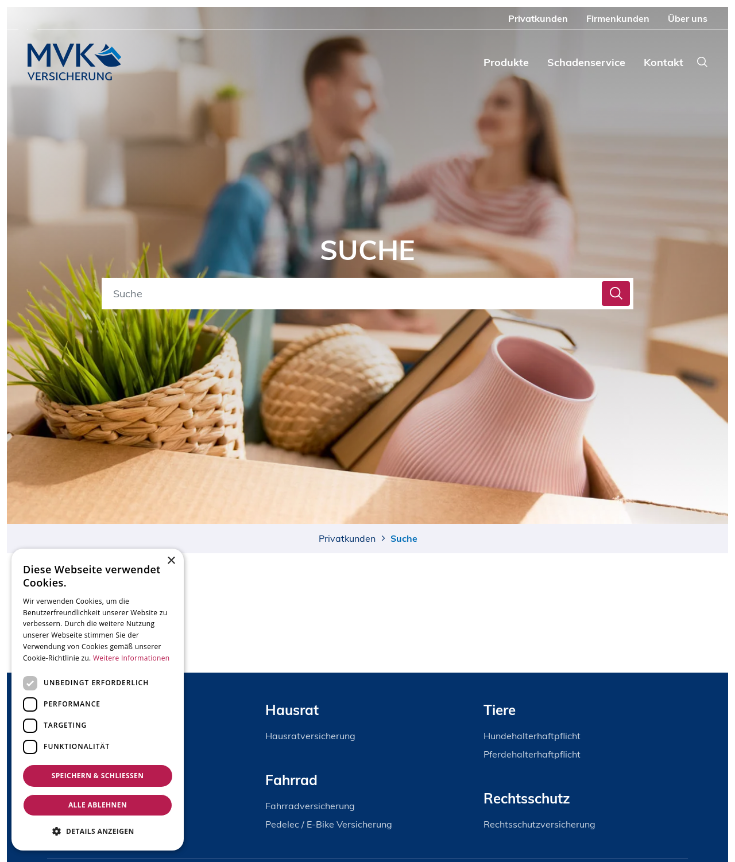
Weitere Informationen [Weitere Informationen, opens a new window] (131, 658)
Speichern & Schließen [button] (98, 776)
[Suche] (353, 293)
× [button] (171, 561)
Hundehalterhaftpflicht (532, 735)
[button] (97, 831)
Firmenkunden (617, 18)
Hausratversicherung (310, 735)
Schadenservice (586, 62)
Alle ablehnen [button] (97, 805)
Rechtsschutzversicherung (539, 824)
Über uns (687, 18)
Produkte (506, 62)
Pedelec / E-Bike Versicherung (328, 824)
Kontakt (663, 62)
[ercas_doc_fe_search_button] (616, 293)
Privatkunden (538, 18)
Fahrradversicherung (310, 805)
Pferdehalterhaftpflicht (532, 754)
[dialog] (97, 700)
